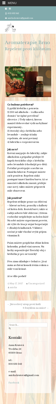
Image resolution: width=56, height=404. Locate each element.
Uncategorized (36, 283)
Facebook (14, 382)
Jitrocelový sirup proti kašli (24, 304)
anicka (13, 287)
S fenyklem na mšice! (36, 308)
